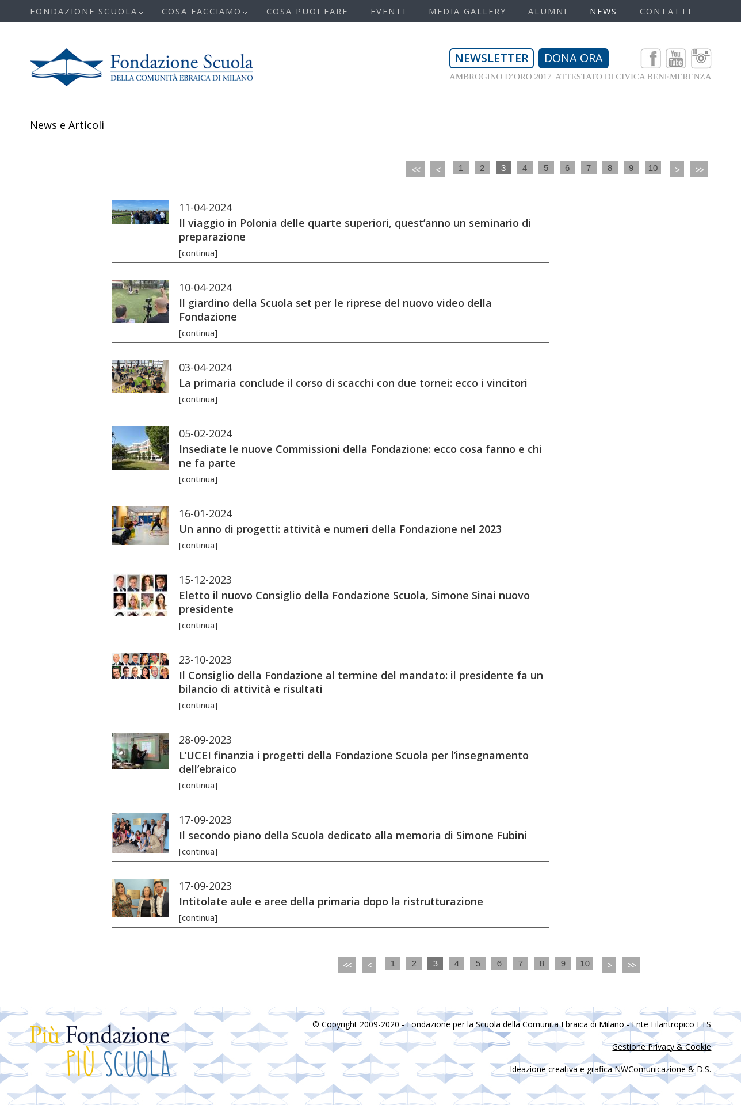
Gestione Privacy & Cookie (661, 1046)
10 (653, 168)
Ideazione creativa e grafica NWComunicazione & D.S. (610, 1069)
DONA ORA (573, 58)
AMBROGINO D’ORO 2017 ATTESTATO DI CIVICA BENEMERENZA (580, 76)
